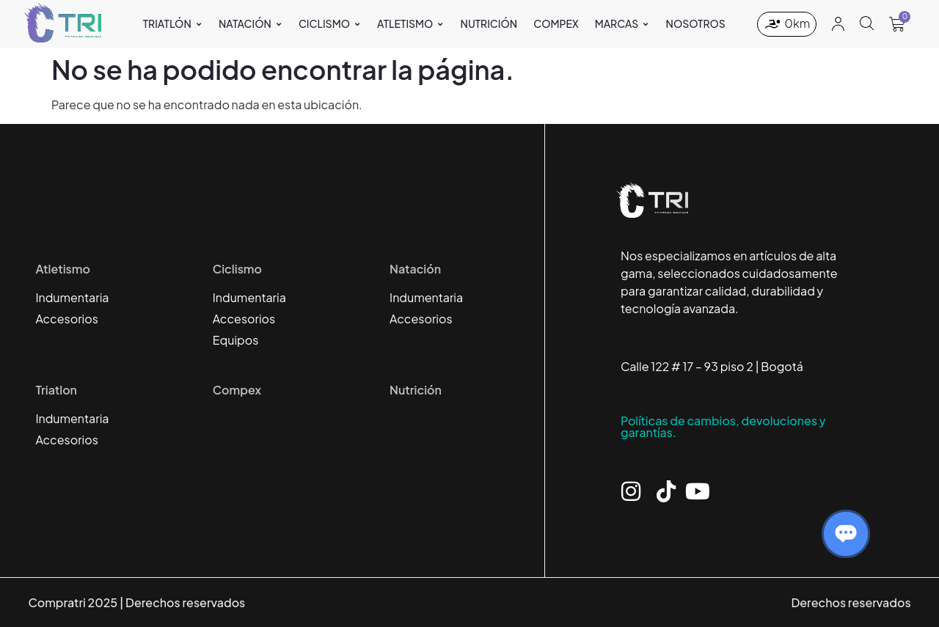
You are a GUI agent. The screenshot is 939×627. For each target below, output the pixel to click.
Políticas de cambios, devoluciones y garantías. (723, 426)
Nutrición (416, 389)
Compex (237, 389)
